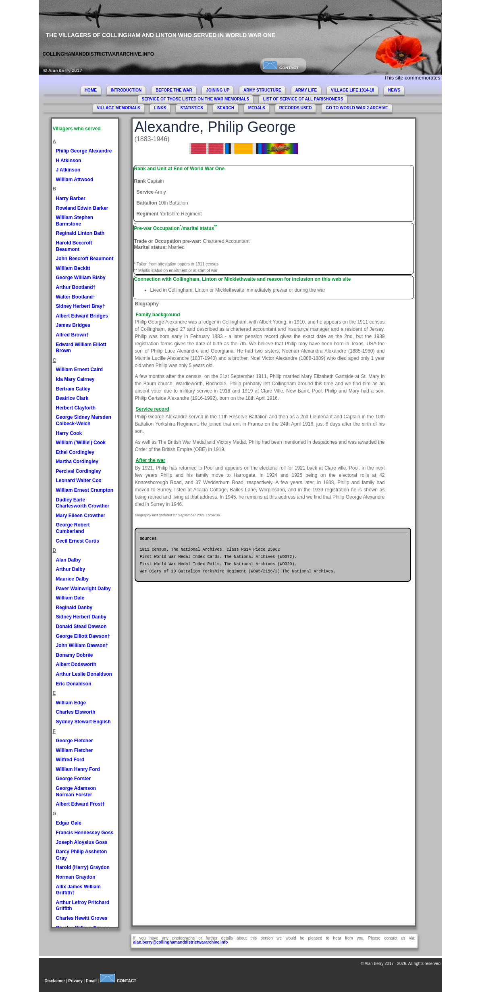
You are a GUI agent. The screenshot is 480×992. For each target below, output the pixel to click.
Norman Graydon (76, 877)
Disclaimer (55, 981)
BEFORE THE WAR (174, 90)
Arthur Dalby (70, 569)
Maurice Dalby (72, 579)
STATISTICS (191, 108)
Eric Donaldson (73, 684)
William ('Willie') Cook (81, 442)
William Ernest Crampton (85, 490)
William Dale (70, 598)
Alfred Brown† (72, 335)
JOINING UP (217, 90)
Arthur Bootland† (76, 287)
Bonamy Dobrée (74, 655)
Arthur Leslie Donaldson (84, 674)
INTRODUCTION (126, 90)
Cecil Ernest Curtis (77, 541)
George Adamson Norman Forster (76, 791)
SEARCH (225, 108)
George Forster (73, 778)
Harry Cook (69, 433)
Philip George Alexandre (84, 151)
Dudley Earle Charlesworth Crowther (83, 503)
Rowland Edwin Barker (82, 208)
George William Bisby (81, 277)
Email (91, 981)
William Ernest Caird (79, 369)
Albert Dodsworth (76, 664)
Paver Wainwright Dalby (83, 588)
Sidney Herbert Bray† (80, 306)
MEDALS (256, 108)
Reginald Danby (74, 607)
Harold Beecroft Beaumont (74, 246)
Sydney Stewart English (83, 722)
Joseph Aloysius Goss (82, 842)
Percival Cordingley (78, 471)
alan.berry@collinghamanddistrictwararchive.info (180, 942)
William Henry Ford (78, 769)
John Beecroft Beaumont (85, 258)
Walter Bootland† (76, 297)
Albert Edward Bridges (82, 316)
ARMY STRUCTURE (262, 90)
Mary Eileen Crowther (81, 515)
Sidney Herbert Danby (81, 617)
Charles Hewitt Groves (82, 918)
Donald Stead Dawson (81, 626)
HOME (91, 90)
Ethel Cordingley (75, 452)
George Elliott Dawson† (83, 636)
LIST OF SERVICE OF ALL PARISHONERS (303, 99)
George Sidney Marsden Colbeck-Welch (83, 420)
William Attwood (75, 179)
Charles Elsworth (76, 712)
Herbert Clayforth (76, 408)
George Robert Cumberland (73, 528)
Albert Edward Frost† (80, 804)
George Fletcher (74, 740)
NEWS (394, 90)
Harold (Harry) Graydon (83, 867)
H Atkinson (68, 160)
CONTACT (281, 67)
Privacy (75, 981)
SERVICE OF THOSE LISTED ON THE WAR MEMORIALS (195, 99)
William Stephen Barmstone (75, 221)
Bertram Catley (73, 389)
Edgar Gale (68, 823)
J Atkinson (68, 170)
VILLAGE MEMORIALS (118, 108)
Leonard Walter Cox (79, 480)
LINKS (160, 108)
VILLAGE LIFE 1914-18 (352, 90)
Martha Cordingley (77, 461)
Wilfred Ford (70, 759)
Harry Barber (70, 198)
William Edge (71, 703)
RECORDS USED (295, 108)
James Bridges (73, 325)
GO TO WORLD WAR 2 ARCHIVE (357, 108)
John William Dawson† (82, 645)
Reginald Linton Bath (80, 233)
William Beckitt (73, 268)
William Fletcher (74, 750)
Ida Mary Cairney (75, 379)
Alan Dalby (68, 560)
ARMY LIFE (306, 90)
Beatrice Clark (72, 398)
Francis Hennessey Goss (85, 832)
